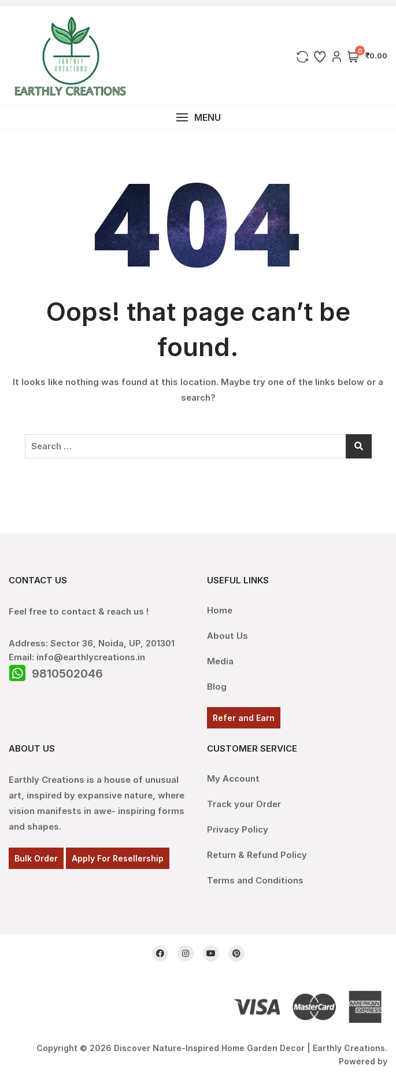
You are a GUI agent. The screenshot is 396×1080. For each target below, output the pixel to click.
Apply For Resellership (118, 858)
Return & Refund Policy (257, 854)
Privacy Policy (237, 829)
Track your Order (244, 803)
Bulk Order (36, 858)
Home (219, 610)
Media (220, 661)
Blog (217, 686)
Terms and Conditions (255, 880)
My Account (233, 778)
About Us (227, 635)
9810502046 (67, 673)
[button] (198, 117)
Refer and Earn (244, 718)
